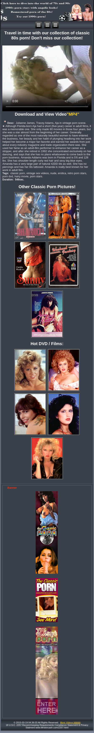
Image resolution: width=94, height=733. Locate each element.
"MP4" (73, 114)
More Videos (70, 722)
